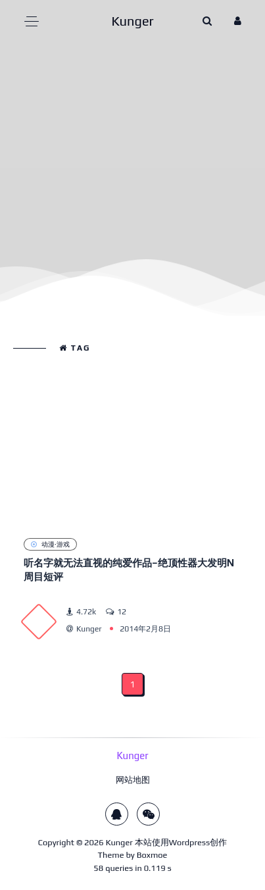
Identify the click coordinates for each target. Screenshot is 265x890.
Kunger (119, 842)
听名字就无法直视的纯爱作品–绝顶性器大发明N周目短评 (129, 569)
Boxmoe (152, 855)
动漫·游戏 (50, 544)
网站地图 (133, 780)
